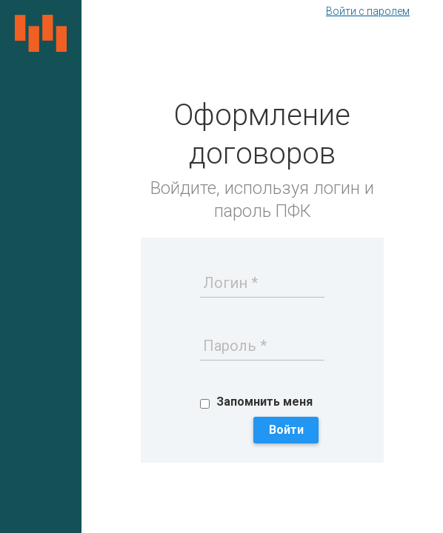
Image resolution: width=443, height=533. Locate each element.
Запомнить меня (264, 402)
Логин (225, 283)
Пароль (229, 346)
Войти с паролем (368, 11)
